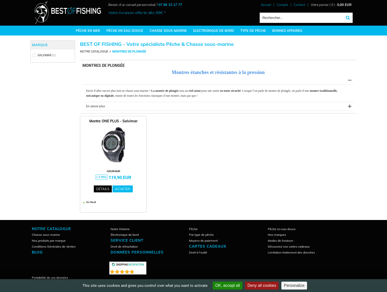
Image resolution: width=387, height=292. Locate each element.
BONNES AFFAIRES (287, 31)
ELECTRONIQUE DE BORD (213, 31)
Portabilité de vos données (50, 277)
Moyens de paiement (203, 240)
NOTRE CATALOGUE (94, 51)
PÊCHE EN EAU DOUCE (124, 31)
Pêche (193, 229)
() (141, 271)
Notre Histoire (120, 229)
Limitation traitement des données (291, 252)
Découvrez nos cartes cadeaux (289, 246)
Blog (37, 252)
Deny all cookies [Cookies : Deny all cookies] (262, 285)
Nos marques (277, 235)
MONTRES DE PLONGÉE (129, 51)
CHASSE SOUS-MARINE (168, 31)
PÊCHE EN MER (88, 31)
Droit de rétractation (124, 246)
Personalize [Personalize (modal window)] (294, 285)
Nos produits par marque (49, 240)
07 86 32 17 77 (170, 5)
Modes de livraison (280, 240)
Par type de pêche (201, 235)
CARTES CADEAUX (207, 246)
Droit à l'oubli (198, 252)
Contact (299, 5)
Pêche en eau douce (282, 229)
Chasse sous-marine (46, 235)
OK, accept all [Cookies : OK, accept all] (227, 285)
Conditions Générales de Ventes (54, 246)
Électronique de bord (125, 235)
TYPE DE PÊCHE (253, 31)
